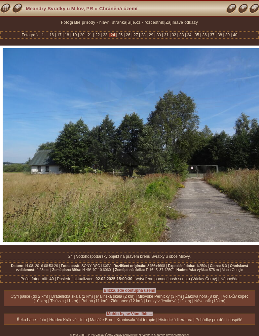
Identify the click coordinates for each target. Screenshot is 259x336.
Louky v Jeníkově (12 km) (168, 301)
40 (235, 35)
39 (227, 35)
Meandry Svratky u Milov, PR (59, 8)
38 (219, 35)
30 (158, 35)
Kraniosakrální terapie (136, 320)
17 (59, 35)
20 (82, 35)
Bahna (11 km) (95, 301)
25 (120, 35)
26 (128, 35)
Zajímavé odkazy (182, 22)
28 (143, 35)
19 (74, 35)
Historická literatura (175, 320)
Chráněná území (118, 8)
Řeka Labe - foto (31, 320)
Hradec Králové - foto (68, 320)
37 (212, 35)
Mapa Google (232, 270)
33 (181, 35)
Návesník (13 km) (209, 301)
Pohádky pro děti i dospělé (219, 320)
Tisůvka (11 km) (64, 301)
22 (97, 35)
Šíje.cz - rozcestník (146, 22)
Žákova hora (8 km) (202, 296)
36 (204, 35)
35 (197, 35)
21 (90, 35)
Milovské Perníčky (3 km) (160, 296)
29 (151, 35)
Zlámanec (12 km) (127, 301)
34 (189, 35)
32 (174, 35)
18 (67, 35)
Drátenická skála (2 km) (72, 296)
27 (135, 35)
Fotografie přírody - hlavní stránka (94, 22)
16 (52, 35)
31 (166, 35)
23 (105, 35)
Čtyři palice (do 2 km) (29, 296)
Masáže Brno (101, 320)
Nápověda (229, 279)
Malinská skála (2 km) (115, 296)
